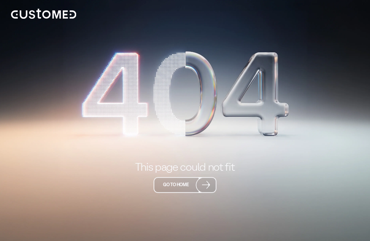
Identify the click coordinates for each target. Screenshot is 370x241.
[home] (43, 14)
